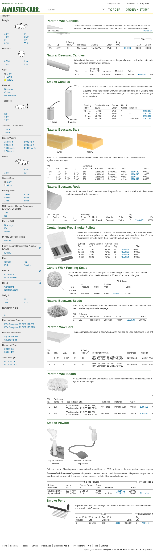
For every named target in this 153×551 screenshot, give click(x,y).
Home (4, 546)
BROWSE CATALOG (13, 3)
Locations (14, 546)
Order (115, 9)
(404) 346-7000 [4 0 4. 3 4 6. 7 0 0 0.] (114, 3)
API (89, 546)
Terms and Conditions (126, 549)
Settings (104, 546)
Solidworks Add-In (61, 546)
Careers (34, 546)
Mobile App (46, 546)
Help (96, 546)
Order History (137, 9)
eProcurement (79, 546)
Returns (25, 546)
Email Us (130, 3)
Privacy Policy (146, 549)
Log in (144, 3)
